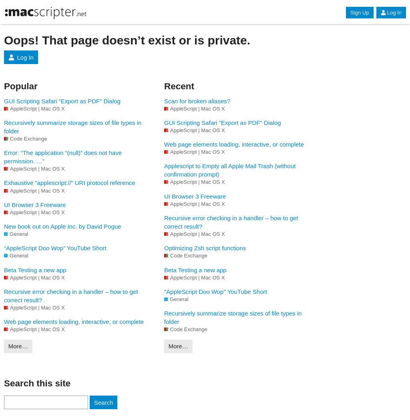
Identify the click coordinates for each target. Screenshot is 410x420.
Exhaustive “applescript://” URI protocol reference (69, 182)
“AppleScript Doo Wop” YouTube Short (55, 248)
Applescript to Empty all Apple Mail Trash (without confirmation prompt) (229, 170)
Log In (391, 13)
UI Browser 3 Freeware (35, 204)
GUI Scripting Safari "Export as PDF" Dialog (222, 122)
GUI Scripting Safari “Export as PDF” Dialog (62, 101)
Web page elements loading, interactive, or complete (74, 321)
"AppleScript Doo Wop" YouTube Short (215, 291)
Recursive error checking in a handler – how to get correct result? (71, 295)
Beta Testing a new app (35, 270)
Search (103, 402)
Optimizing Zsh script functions (205, 248)
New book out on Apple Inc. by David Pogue (62, 226)
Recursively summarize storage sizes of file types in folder (72, 127)
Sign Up (359, 13)
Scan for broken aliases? (197, 101)
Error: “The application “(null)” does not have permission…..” (63, 157)
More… (18, 346)
